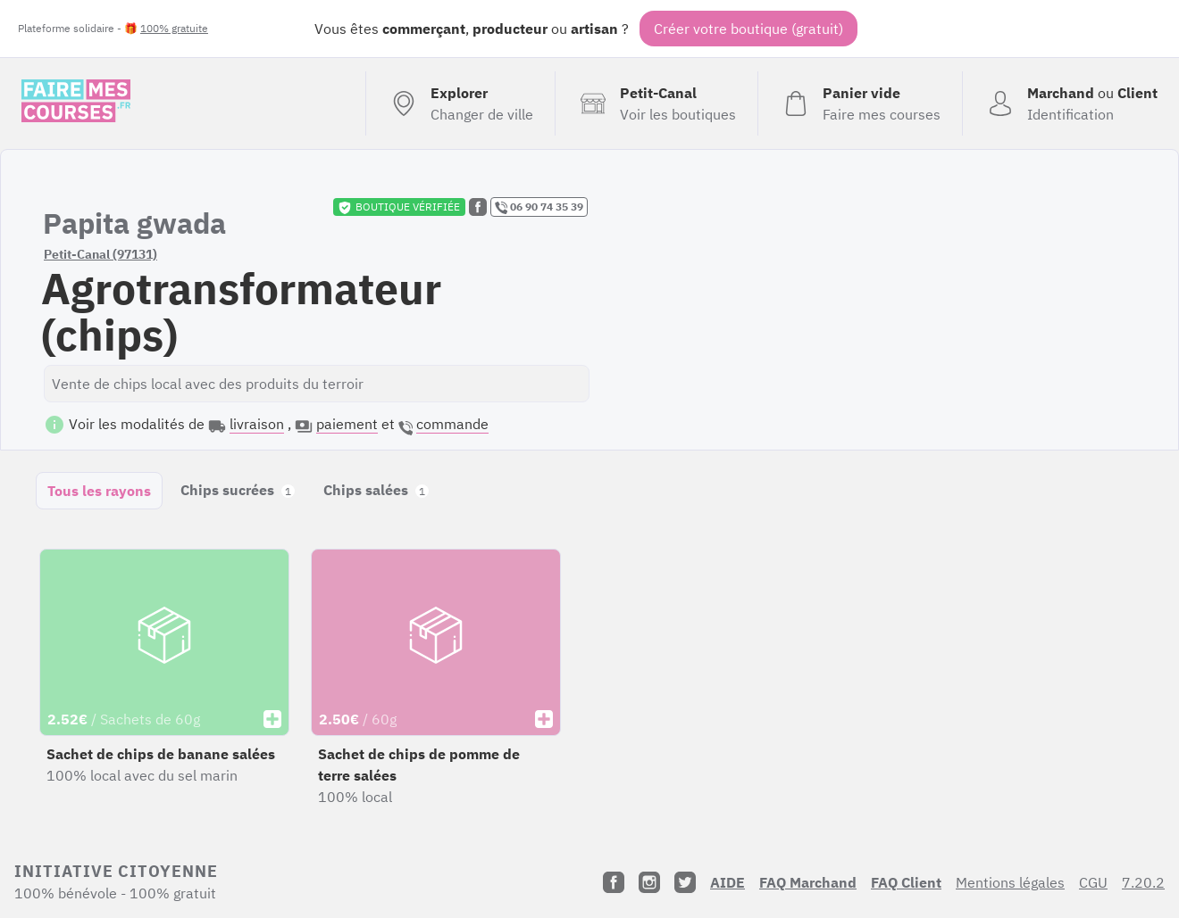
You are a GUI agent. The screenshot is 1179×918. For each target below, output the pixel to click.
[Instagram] (649, 882)
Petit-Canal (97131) (100, 254)
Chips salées (376, 490)
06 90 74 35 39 (539, 207)
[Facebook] (613, 882)
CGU (1093, 882)
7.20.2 (1143, 882)
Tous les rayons (99, 491)
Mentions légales (1010, 882)
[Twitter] (685, 882)
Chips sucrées (237, 490)
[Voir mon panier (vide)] (859, 103)
